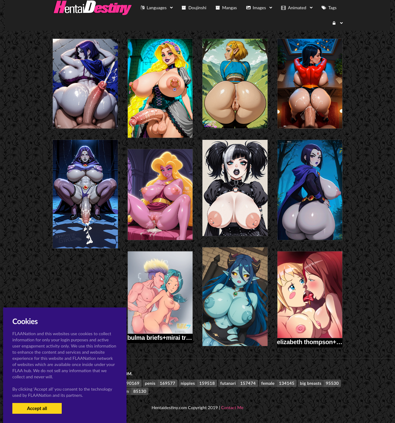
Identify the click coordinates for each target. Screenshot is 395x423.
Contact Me (232, 407)
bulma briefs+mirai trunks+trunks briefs (183, 337)
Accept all (37, 408)
